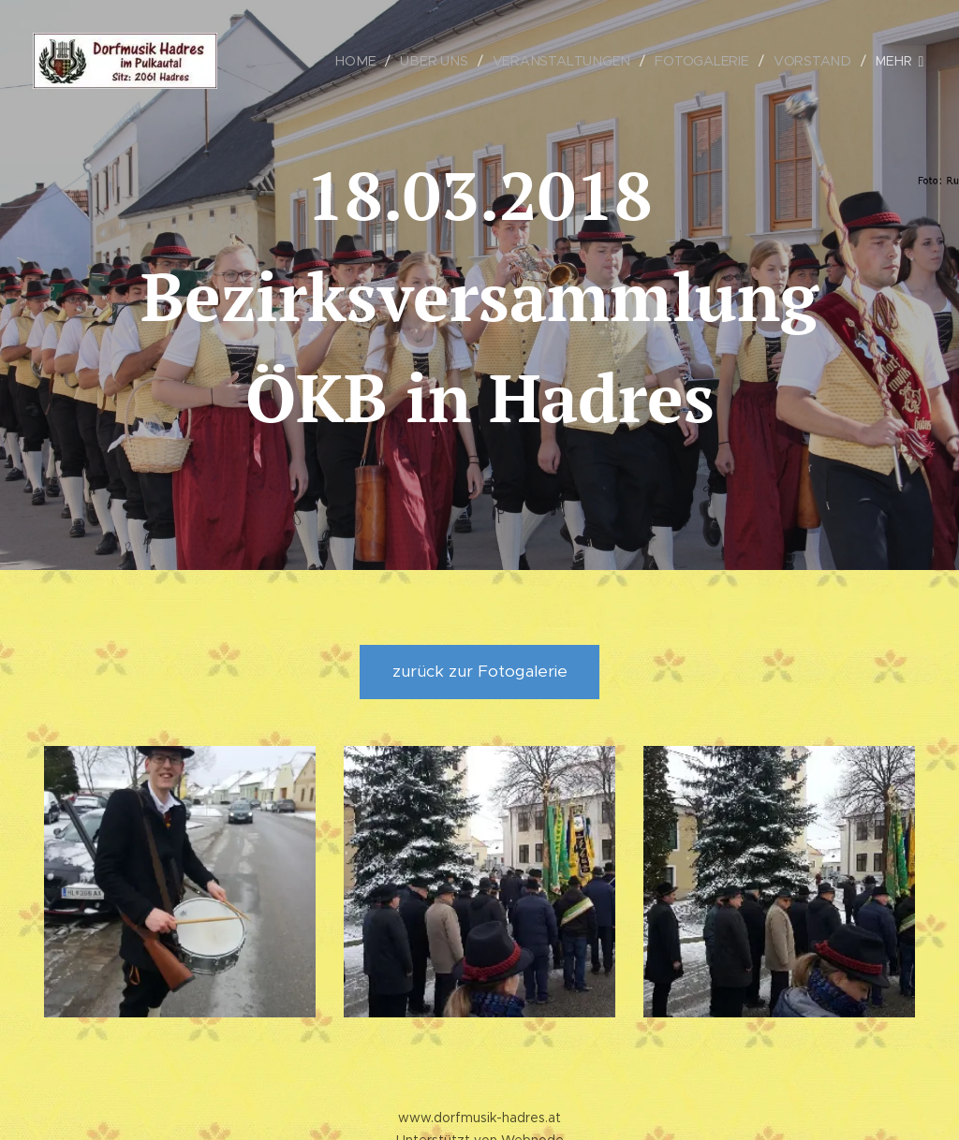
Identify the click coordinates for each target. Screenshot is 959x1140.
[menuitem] (365, 60)
